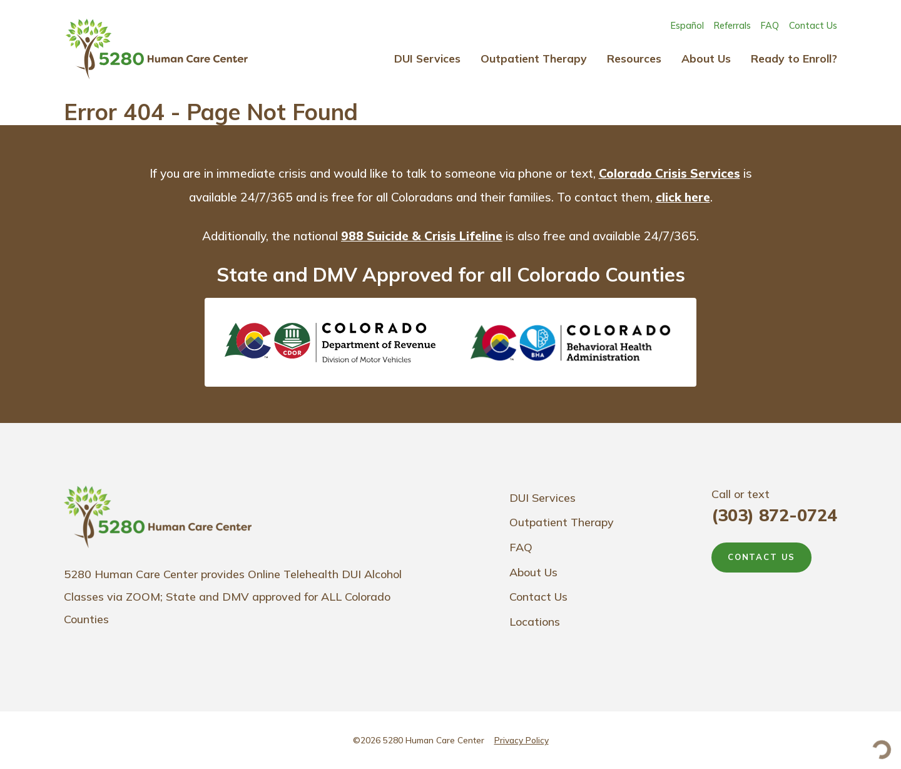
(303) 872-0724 (774, 515)
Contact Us (813, 25)
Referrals (732, 25)
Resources (634, 58)
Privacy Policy (521, 740)
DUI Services (427, 58)
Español (687, 25)
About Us (706, 58)
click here (683, 197)
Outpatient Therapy (534, 58)
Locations (534, 621)
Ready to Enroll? (794, 58)
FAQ (770, 25)
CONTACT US (761, 557)
